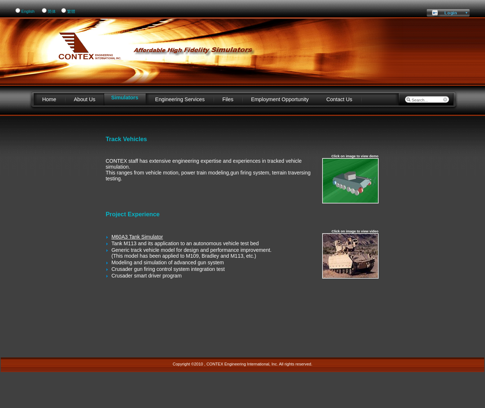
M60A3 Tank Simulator (137, 237)
